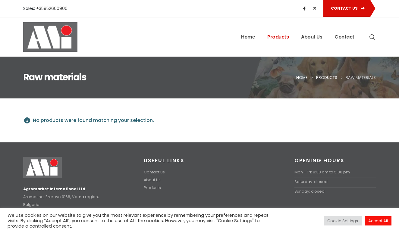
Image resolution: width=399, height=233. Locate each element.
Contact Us (348, 8)
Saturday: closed (311, 181)
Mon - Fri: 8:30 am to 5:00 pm (322, 172)
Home (248, 36)
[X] (314, 8)
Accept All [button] (378, 221)
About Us (311, 36)
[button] (372, 37)
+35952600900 (52, 8)
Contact (344, 36)
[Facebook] (304, 8)
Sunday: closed (309, 191)
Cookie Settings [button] (342, 221)
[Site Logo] (50, 37)
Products (278, 36)
